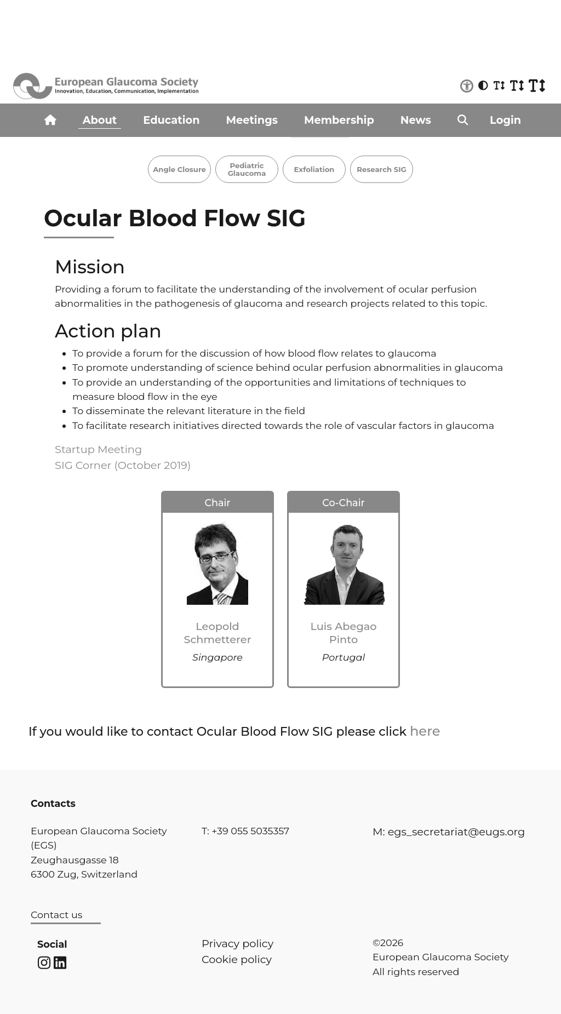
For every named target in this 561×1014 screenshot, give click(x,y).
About (100, 120)
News (415, 120)
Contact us (56, 914)
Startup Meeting (98, 449)
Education (171, 120)
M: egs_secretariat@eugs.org (449, 831)
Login (505, 120)
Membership (339, 120)
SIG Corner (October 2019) (123, 465)
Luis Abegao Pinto (343, 632)
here (425, 731)
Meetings (252, 120)
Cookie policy (237, 959)
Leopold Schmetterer (217, 632)
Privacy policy (237, 943)
